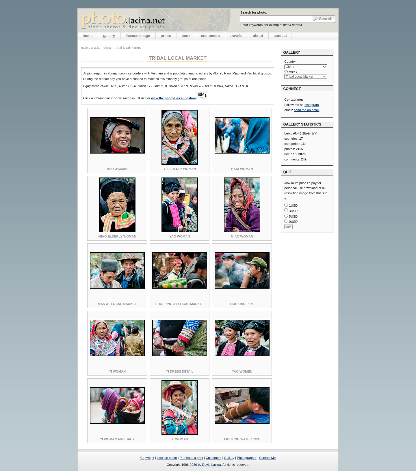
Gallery (229, 457)
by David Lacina (209, 464)
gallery (109, 35)
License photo (167, 457)
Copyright (147, 457)
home (87, 35)
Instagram (311, 104)
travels (236, 35)
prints (166, 35)
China (107, 47)
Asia (97, 47)
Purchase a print (191, 457)
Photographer (247, 457)
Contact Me (267, 457)
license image (138, 35)
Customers (213, 457)
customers (210, 35)
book (185, 35)
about (258, 35)
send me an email (306, 110)
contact (280, 35)
